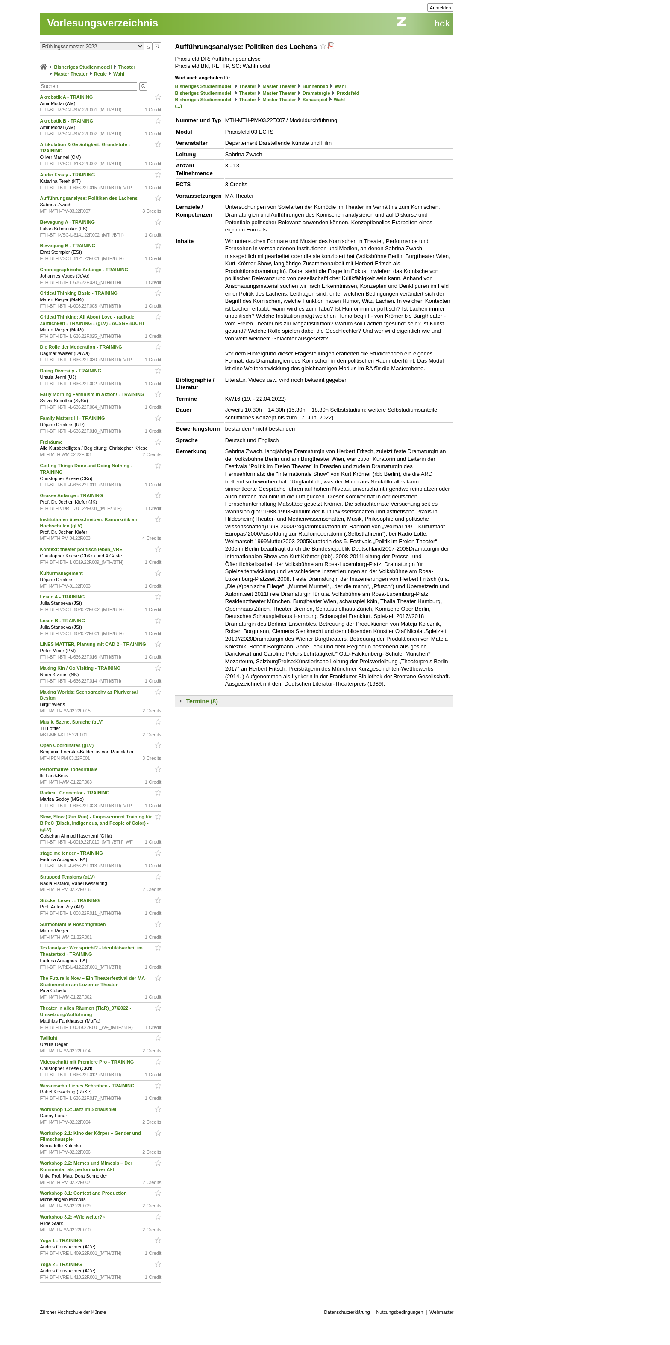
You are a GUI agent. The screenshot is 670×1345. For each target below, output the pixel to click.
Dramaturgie (316, 93)
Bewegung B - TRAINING (68, 245)
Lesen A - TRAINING (63, 596)
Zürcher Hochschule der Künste (73, 1312)
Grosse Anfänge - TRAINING (72, 495)
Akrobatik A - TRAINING (67, 97)
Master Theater (70, 73)
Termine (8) (201, 701)
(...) (178, 105)
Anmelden (440, 7)
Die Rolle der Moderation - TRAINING (81, 346)
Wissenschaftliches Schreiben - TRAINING (87, 1085)
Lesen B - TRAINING (63, 620)
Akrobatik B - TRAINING (67, 120)
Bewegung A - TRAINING (68, 222)
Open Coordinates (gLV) (67, 745)
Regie (100, 73)
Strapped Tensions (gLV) (68, 876)
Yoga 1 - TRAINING (61, 1240)
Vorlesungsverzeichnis (102, 23)
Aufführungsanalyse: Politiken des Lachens (89, 198)
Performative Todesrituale (69, 769)
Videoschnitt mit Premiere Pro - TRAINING (87, 1061)
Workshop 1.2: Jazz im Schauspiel (79, 1109)
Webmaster (441, 1312)
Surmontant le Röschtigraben (73, 924)
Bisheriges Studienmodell (83, 67)
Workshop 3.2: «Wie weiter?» (73, 1216)
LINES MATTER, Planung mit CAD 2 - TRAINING (93, 644)
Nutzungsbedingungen (399, 1312)
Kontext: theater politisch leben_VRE (81, 549)
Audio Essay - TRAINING (68, 174)
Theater (126, 67)
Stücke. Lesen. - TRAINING (70, 900)
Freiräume (52, 442)
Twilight (49, 1037)
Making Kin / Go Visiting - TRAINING (81, 668)
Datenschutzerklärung (347, 1312)
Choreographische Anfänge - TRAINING (84, 269)
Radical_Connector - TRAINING (75, 792)
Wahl (118, 73)
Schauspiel (315, 99)
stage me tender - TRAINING (72, 853)
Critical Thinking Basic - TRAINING (79, 293)
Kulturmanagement (62, 573)
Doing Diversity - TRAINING (71, 370)
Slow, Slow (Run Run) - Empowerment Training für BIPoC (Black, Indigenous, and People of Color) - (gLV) (96, 823)
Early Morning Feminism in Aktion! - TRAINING (92, 394)
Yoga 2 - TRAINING (61, 1264)
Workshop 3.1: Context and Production (84, 1193)
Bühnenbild (316, 86)
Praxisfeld (348, 93)
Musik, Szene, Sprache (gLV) (72, 721)
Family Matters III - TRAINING (73, 418)
